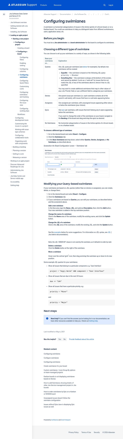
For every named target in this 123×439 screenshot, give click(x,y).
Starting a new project (21, 39)
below (85, 67)
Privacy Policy (73, 432)
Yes (59, 339)
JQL (109, 232)
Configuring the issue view (24, 102)
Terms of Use (86, 432)
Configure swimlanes (51, 358)
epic (63, 110)
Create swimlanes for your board (55, 366)
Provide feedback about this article (81, 339)
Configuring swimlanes (52, 354)
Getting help (14, 185)
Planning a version (19, 150)
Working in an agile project (19, 161)
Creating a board (23, 48)
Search (104, 5)
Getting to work (18, 154)
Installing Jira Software (18, 32)
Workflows (21, 114)
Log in (111, 5)
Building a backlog (19, 147)
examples (57, 232)
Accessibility (14, 182)
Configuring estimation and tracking (24, 94)
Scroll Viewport (65, 420)
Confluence (54, 420)
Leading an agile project (19, 35)
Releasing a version (20, 157)
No (65, 339)
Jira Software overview (18, 22)
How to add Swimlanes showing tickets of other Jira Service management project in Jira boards (60, 385)
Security (97, 432)
